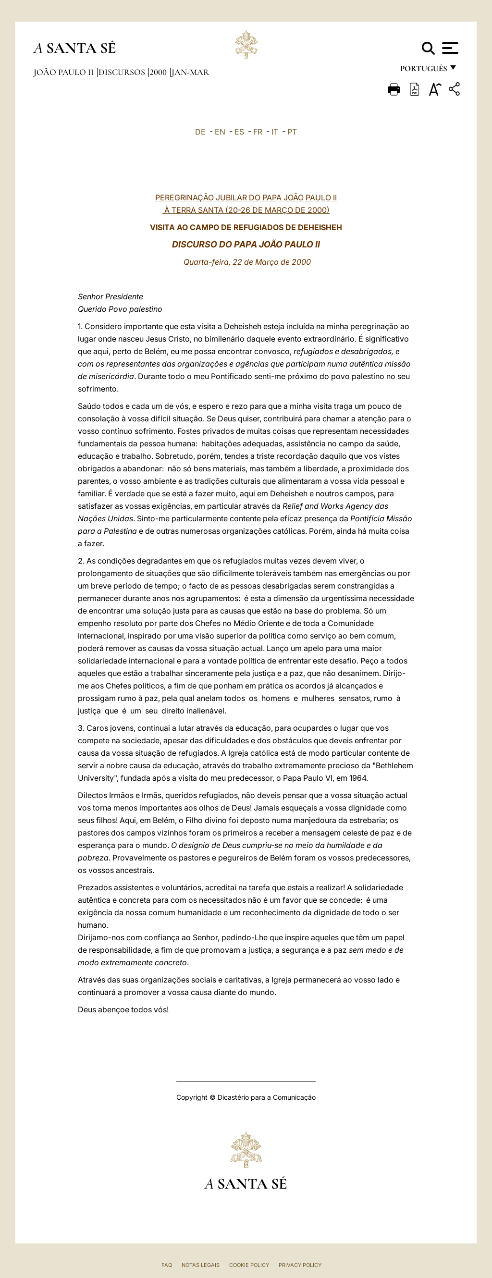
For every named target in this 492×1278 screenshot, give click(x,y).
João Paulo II (65, 72)
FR (257, 131)
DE (200, 131)
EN (220, 131)
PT (292, 131)
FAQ (166, 1265)
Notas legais (201, 1265)
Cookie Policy (249, 1265)
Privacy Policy (300, 1265)
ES (239, 131)
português (423, 70)
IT (274, 131)
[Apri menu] (449, 48)
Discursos (122, 72)
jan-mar (190, 72)
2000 (159, 72)
